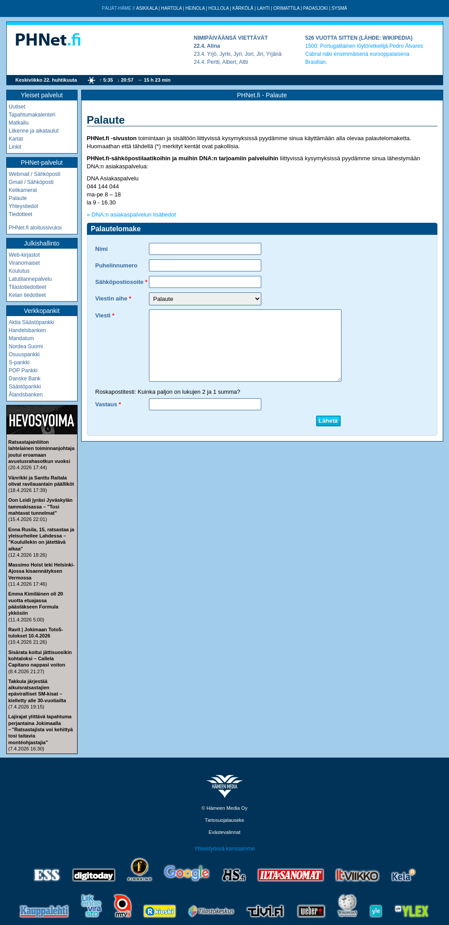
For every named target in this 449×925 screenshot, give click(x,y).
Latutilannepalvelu (30, 279)
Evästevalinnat (225, 832)
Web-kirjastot (24, 255)
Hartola (171, 8)
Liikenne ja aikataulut (34, 131)
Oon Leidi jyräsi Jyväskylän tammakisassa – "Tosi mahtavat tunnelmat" (40, 506)
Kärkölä (242, 8)
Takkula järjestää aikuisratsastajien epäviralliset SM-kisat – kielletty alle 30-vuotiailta (37, 691)
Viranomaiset (24, 263)
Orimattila (286, 8)
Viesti (103, 315)
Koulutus (19, 271)
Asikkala (146, 8)
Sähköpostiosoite (119, 282)
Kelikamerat (23, 190)
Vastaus (106, 404)
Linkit (15, 147)
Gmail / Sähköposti (31, 182)
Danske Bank (25, 378)
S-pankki (19, 362)
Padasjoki (315, 8)
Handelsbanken (27, 330)
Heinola (195, 8)
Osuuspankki (24, 354)
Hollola (218, 8)
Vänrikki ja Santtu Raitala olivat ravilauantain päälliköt (41, 481)
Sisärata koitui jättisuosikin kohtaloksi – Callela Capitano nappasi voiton (40, 659)
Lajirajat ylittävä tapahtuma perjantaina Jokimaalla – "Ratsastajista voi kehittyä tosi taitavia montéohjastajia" (40, 729)
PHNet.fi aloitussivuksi (35, 228)
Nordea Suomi (26, 346)
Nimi (101, 249)
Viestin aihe (111, 298)
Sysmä (339, 8)
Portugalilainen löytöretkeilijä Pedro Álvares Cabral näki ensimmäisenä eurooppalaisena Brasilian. (364, 54)
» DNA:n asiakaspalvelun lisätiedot (131, 214)
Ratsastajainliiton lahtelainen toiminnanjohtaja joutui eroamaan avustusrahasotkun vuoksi (41, 451)
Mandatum (21, 338)
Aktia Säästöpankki (31, 322)
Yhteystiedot (23, 206)
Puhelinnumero (116, 265)
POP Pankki (23, 370)
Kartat (16, 139)
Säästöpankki (25, 386)
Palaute (18, 198)
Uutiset (17, 107)
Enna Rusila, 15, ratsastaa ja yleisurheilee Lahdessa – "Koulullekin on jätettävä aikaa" (41, 539)
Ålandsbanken (26, 395)
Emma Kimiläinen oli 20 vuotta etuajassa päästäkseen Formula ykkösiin (35, 603)
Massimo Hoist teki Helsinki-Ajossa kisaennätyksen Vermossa (41, 571)
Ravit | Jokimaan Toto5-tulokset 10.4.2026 (35, 632)
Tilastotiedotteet (27, 287)
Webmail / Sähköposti (35, 174)
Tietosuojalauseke (224, 820)
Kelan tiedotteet (27, 295)
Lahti (263, 8)
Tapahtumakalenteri (32, 115)
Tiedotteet (21, 214)
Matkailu (19, 123)
